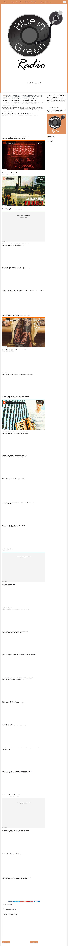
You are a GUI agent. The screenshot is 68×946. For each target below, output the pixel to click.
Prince (19, 96)
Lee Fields (8, 96)
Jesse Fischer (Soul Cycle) (27, 95)
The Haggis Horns (35, 96)
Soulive (28, 96)
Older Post (34, 942)
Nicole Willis (14, 96)
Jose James (37, 95)
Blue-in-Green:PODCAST (30, 2)
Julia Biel (4, 104)
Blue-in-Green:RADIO (56, 95)
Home (5, 2)
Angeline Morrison (17, 95)
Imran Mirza (51, 136)
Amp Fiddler (8, 95)
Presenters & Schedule (16, 2)
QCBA (24, 96)
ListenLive (49, 2)
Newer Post (6, 942)
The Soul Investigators (16, 98)
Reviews (41, 2)
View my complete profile (52, 138)
